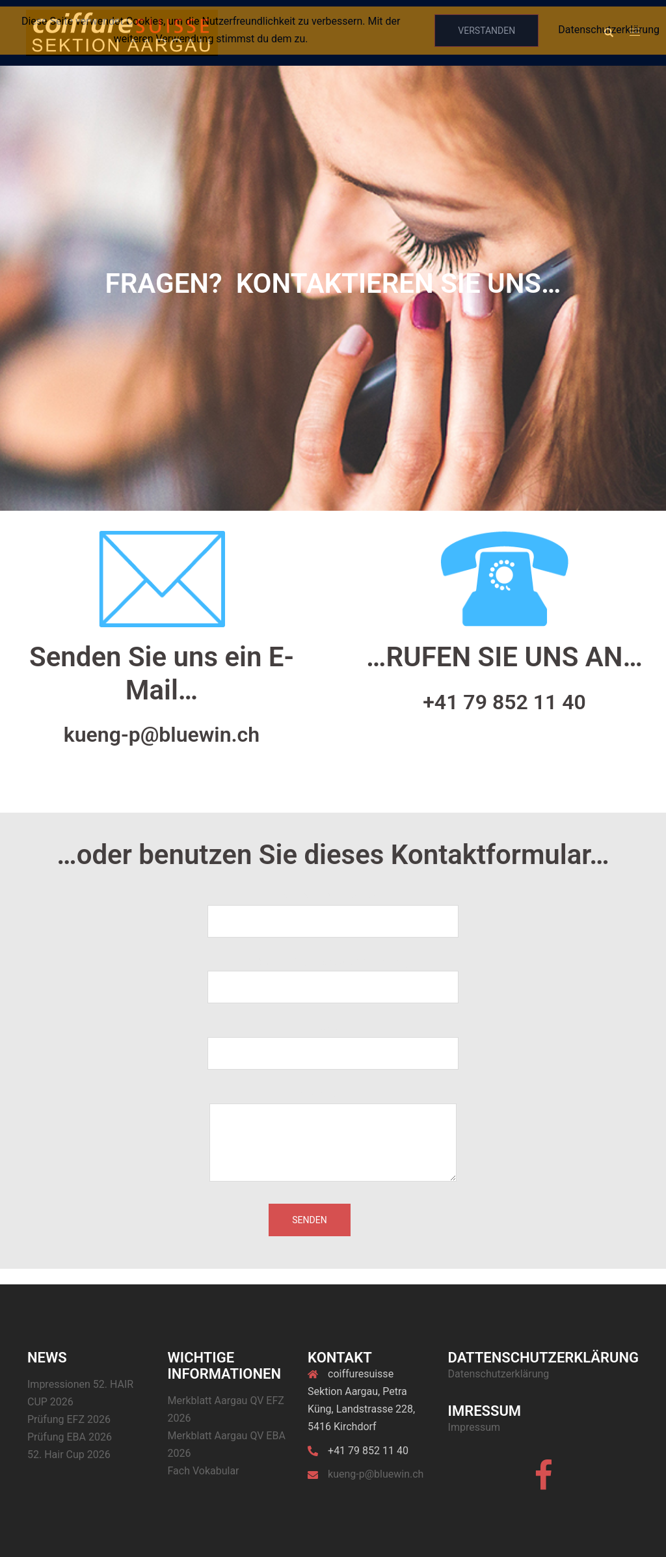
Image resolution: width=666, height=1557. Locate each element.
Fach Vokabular (203, 1471)
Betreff (333, 1040)
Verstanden (486, 30)
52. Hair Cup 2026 (69, 1454)
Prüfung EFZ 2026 (69, 1419)
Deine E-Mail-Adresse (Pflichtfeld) (333, 975)
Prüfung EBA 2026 (69, 1437)
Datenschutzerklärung (499, 1374)
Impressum (474, 1427)
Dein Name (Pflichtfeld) (333, 908)
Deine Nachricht (333, 1136)
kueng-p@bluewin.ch (162, 734)
